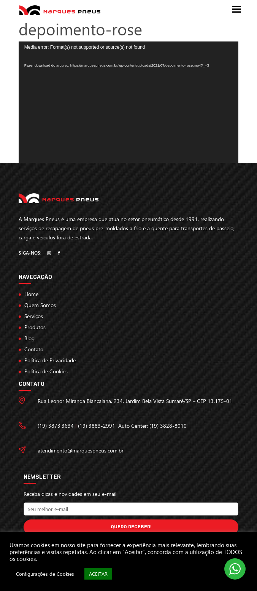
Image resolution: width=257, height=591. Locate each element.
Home (31, 294)
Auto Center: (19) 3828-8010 (152, 425)
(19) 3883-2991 (96, 425)
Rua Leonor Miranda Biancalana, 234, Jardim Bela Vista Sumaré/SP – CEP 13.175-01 (135, 401)
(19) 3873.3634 (56, 425)
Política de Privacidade (50, 360)
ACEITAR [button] (98, 573)
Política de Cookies (46, 371)
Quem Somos (40, 305)
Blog (29, 338)
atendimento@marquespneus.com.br (81, 450)
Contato (33, 349)
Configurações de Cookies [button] (45, 573)
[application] (128, 101)
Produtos (35, 327)
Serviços (33, 316)
